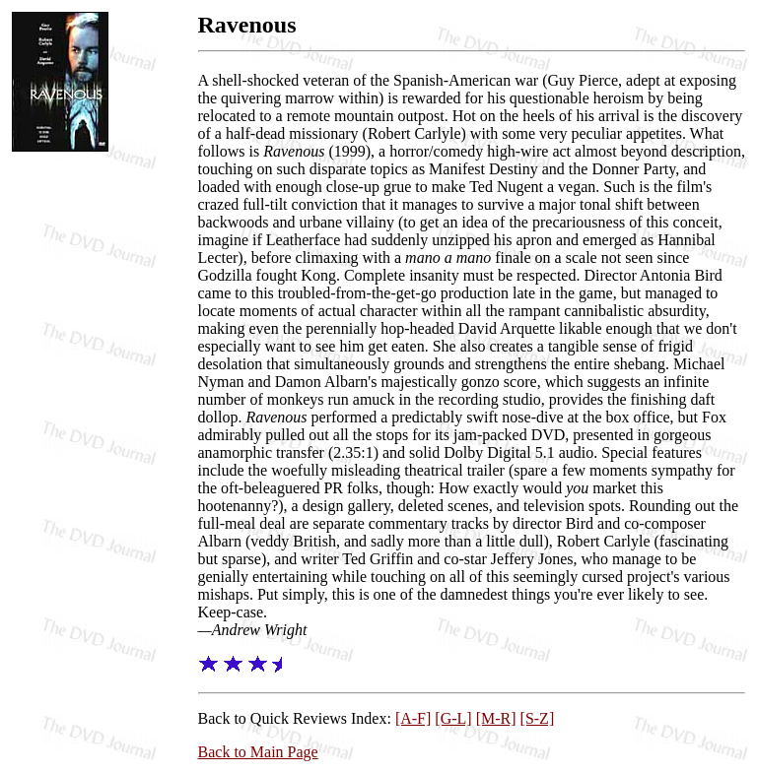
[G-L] (453, 718)
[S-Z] (537, 718)
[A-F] (413, 718)
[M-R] (496, 718)
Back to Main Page (258, 751)
